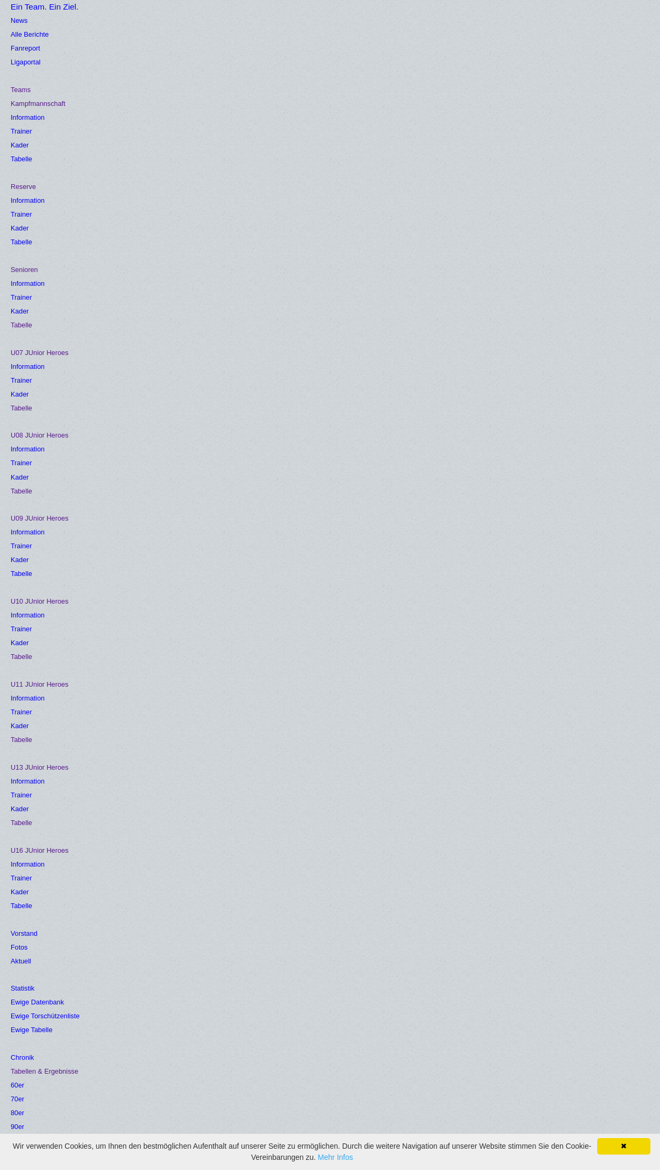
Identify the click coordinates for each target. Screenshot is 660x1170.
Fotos (321, 17)
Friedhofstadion (147, 985)
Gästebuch (190, 41)
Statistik (366, 17)
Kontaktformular (256, 1003)
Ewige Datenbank (43, 1039)
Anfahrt (132, 1003)
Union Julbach (145, 1021)
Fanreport (28, 985)
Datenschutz (250, 1039)
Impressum (248, 1021)
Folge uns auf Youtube (268, 1057)
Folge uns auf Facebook (163, 1039)
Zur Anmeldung (409, 1120)
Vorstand (273, 17)
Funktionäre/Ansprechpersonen (285, 985)
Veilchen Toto (566, 17)
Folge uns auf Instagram (163, 1057)
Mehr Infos (335, 1157)
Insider (508, 17)
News (180, 17)
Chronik (416, 17)
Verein (463, 17)
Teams (224, 17)
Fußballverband (39, 1021)
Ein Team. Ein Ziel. (73, 36)
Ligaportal (28, 1003)
